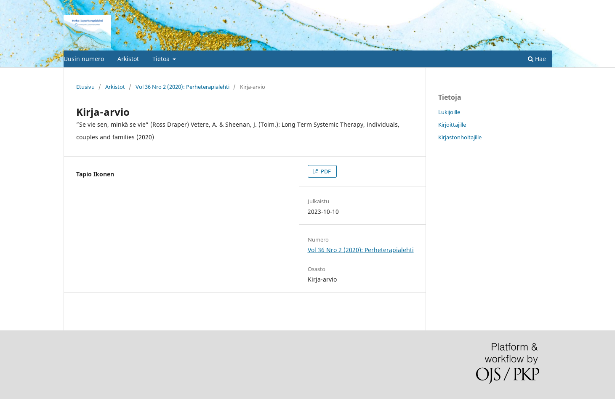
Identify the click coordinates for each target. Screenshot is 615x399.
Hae (537, 59)
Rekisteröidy (488, 6)
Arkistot (128, 59)
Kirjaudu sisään (533, 6)
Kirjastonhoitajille (460, 137)
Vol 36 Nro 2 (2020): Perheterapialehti (182, 86)
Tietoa (161, 59)
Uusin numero (84, 59)
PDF (325, 171)
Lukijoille (449, 112)
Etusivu (85, 86)
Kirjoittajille (452, 124)
